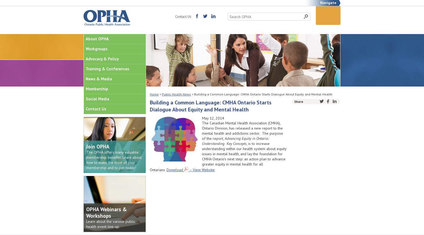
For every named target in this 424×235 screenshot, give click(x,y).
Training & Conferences (107, 68)
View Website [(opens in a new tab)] (204, 169)
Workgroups (97, 48)
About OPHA (97, 38)
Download (175, 169)
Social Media (97, 98)
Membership (97, 88)
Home (154, 94)
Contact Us (183, 16)
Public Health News (176, 94)
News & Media (99, 78)
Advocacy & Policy (102, 58)
